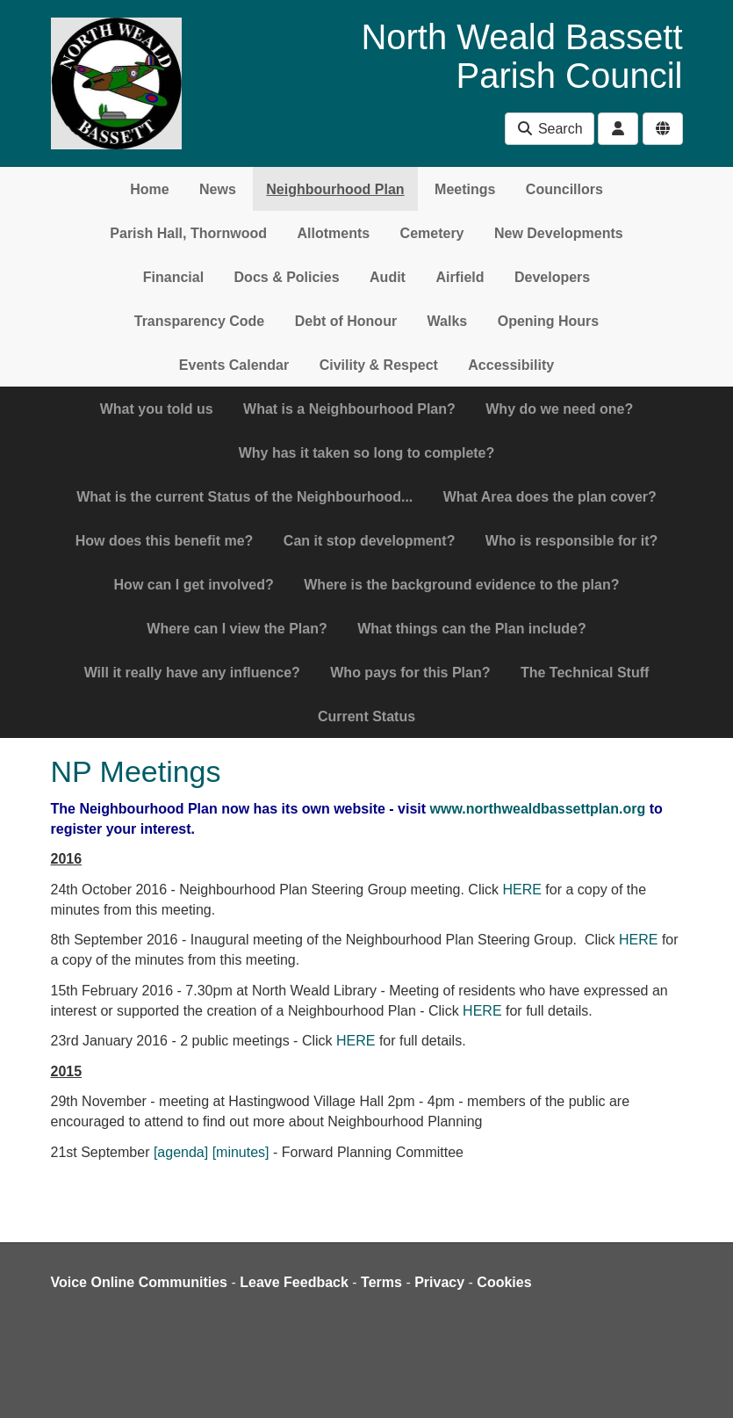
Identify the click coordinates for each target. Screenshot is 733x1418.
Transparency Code (199, 321)
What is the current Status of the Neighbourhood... (244, 496)
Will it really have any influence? (192, 672)
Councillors (564, 189)
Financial (173, 277)
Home (149, 189)
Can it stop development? (370, 540)
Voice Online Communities (139, 1282)
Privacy (439, 1282)
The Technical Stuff (585, 672)
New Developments (558, 233)
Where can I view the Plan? (237, 628)
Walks (448, 321)
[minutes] (240, 1152)
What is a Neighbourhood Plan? (349, 409)
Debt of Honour (346, 321)
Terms (381, 1282)
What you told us (156, 409)
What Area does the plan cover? (550, 496)
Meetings (465, 189)
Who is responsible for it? (571, 540)
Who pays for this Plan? (410, 672)
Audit (388, 277)
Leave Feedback (294, 1282)
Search (549, 128)
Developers (552, 277)
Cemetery (432, 233)
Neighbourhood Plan (335, 189)
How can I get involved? (194, 584)
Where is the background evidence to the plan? (461, 584)
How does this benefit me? (164, 540)
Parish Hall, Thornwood (188, 233)
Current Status (366, 716)
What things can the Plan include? (471, 628)
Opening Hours (549, 321)
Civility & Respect (379, 365)
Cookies (504, 1282)
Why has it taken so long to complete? (367, 452)
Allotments (333, 233)
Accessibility (511, 365)
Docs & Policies (287, 277)
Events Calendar (234, 365)
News (217, 189)
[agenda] (181, 1152)
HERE (521, 889)
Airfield (459, 277)
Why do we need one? (559, 409)
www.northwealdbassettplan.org (538, 808)
